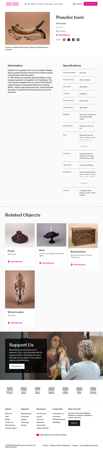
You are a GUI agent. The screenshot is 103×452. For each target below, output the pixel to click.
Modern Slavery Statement (60, 445)
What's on (34, 4)
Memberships (26, 414)
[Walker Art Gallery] (65, 390)
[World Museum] (23, 390)
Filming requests (59, 419)
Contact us (9, 422)
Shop (60, 4)
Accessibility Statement (89, 445)
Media (7, 419)
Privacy (46, 445)
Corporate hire (58, 414)
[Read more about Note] (88, 141)
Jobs (7, 416)
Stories (41, 4)
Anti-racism (41, 425)
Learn (56, 4)
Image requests (43, 428)
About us (8, 414)
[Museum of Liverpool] (9, 390)
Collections (49, 4)
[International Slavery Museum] (37, 390)
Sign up (74, 423)
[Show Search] (77, 4)
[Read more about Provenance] (88, 178)
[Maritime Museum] (51, 390)
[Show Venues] (29, 4)
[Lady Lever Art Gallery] (93, 390)
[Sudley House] (79, 390)
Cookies (75, 445)
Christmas (56, 416)
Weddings (56, 422)
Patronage (25, 422)
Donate (23, 425)
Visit (25, 4)
